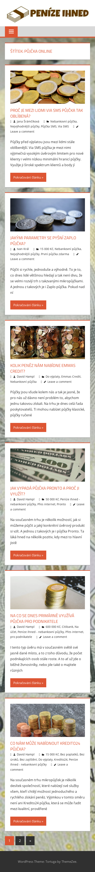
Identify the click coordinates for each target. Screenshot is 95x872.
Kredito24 (60, 759)
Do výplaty (53, 376)
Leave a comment (22, 131)
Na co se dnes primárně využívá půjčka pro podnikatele (42, 618)
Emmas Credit (71, 376)
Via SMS (63, 126)
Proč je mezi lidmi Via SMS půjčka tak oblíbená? (46, 113)
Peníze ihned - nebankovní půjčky (41, 632)
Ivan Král (23, 249)
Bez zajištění (28, 759)
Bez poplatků (69, 754)
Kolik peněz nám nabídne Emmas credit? (42, 368)
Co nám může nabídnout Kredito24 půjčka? (45, 746)
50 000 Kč (52, 499)
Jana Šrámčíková (28, 121)
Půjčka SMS (49, 126)
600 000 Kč (53, 627)
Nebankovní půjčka (63, 121)
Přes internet (46, 504)
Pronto (61, 504)
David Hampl (26, 376)
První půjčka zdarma (55, 254)
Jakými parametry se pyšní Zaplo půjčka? (43, 241)
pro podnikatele (21, 637)
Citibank (67, 627)
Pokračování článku (27, 177)
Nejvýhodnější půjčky (24, 126)
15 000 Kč (46, 249)
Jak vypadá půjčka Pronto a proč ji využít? (44, 491)
